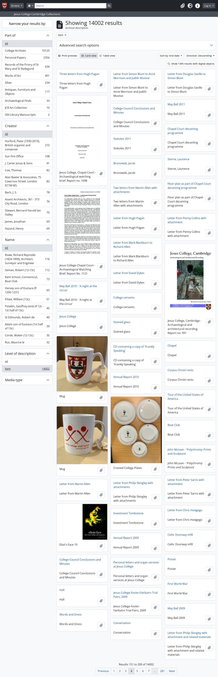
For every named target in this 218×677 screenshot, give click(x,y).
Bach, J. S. (27, 193)
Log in (208, 5)
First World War (178, 584)
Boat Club (174, 425)
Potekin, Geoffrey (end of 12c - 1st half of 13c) (27, 308)
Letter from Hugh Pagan (128, 218)
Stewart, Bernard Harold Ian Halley (27, 212)
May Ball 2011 (176, 104)
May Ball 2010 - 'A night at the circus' (78, 288)
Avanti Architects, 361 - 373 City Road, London (27, 201)
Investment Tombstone (128, 513)
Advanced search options (79, 45)
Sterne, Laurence (178, 159)
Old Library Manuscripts (27, 115)
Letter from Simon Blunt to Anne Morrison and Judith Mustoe (134, 76)
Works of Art (27, 76)
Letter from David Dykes (128, 273)
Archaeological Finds (27, 101)
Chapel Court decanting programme (183, 131)
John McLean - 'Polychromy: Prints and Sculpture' (189, 451)
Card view (88, 55)
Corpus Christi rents (180, 370)
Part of (10, 35)
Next (172, 671)
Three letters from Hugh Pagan (79, 74)
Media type (13, 380)
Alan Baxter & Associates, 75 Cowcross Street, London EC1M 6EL (27, 181)
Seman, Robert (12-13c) (27, 271)
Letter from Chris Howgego (185, 510)
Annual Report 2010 (126, 377)
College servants (124, 297)
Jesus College (67, 316)
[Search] (70, 5)
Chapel (172, 345)
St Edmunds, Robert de (27, 318)
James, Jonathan (27, 222)
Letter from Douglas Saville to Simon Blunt (187, 76)
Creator (11, 126)
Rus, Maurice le (27, 343)
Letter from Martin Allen (74, 484)
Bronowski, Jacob (124, 163)
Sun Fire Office (27, 157)
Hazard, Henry (27, 229)
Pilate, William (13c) (27, 300)
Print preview (67, 55)
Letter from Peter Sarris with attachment (186, 482)
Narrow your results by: (27, 23)
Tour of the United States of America (185, 397)
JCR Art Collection (27, 108)
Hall (61, 590)
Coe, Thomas (27, 171)
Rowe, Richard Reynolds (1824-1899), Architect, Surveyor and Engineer (27, 259)
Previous (103, 671)
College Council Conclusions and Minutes (134, 110)
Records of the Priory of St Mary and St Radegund (27, 67)
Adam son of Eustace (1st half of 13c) (27, 326)
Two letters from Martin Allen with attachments (135, 190)
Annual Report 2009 (126, 538)
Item (27, 369)
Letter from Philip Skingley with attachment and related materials (189, 635)
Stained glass (121, 322)
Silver (27, 83)
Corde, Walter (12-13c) (27, 336)
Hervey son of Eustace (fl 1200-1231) (27, 290)
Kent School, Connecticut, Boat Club (27, 279)
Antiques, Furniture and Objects (27, 92)
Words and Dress (70, 614)
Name (9, 239)
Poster (172, 559)
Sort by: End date (170, 55)
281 (162, 671)
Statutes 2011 (122, 139)
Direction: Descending (199, 55)
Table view (107, 55)
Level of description (20, 353)
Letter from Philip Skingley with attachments (133, 485)
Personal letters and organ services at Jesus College (136, 564)
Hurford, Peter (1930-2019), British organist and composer (27, 145)
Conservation (122, 623)
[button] (182, 6)
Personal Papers (27, 58)
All (6, 43)
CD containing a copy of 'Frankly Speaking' (133, 349)
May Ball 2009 (176, 608)
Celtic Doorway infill (180, 535)
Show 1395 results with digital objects (191, 63)
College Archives (27, 51)
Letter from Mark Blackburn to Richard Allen (132, 245)
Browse (15, 5)
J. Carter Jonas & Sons (27, 164)
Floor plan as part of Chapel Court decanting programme (189, 186)
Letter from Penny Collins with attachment (187, 220)
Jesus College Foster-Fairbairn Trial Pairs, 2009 (135, 595)
